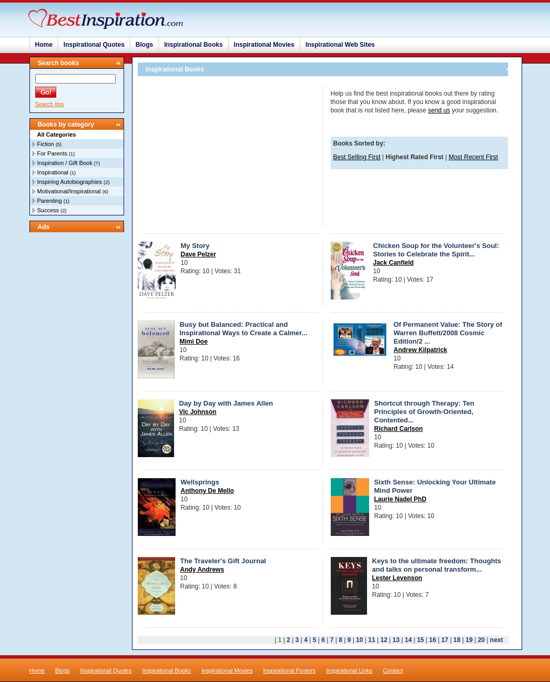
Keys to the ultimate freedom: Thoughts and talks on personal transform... (437, 565)
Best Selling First (357, 157)
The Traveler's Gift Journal (223, 561)
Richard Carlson (398, 428)
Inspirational (52, 172)
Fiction (45, 144)
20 (481, 640)
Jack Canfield (393, 262)
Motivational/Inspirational (69, 191)
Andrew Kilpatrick (420, 350)
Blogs (144, 44)
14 (408, 640)
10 (359, 640)
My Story (195, 246)
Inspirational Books (193, 44)
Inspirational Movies (264, 44)
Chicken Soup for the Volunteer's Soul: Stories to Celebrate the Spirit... (436, 250)
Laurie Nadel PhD (400, 499)
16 (432, 640)
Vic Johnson (198, 412)
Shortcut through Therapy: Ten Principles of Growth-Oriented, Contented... (424, 411)
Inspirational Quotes (94, 44)
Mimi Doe (194, 341)
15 (420, 640)
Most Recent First (473, 157)
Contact (393, 670)
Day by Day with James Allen (226, 403)
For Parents (52, 153)
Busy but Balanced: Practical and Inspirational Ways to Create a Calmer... (244, 329)
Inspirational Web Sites (340, 44)
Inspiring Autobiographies (70, 182)
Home (44, 44)
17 (444, 640)
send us (439, 110)
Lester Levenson (397, 578)
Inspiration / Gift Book (65, 163)
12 (383, 640)
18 (456, 640)
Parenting (49, 201)
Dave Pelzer (198, 254)
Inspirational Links (349, 670)
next (496, 640)
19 (469, 640)
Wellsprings (200, 482)
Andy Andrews (202, 569)
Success (48, 210)
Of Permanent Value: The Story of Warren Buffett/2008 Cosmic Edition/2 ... (448, 333)
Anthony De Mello (207, 490)
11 (371, 640)
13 (396, 640)
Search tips (49, 104)
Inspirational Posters (289, 670)
